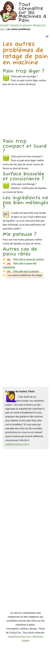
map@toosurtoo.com (16, 444)
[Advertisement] (25, 113)
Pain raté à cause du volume (28, 259)
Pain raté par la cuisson (26, 271)
